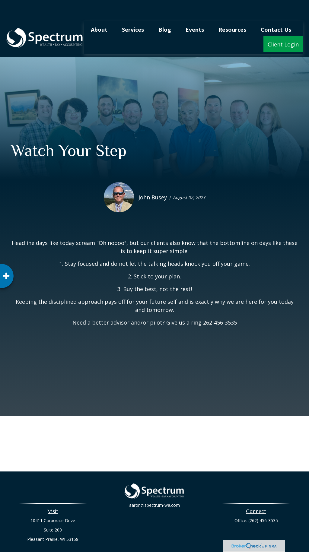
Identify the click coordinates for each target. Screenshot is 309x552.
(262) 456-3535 (263, 502)
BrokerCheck (216, 546)
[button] (99, 11)
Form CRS (160, 535)
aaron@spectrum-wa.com (154, 491)
